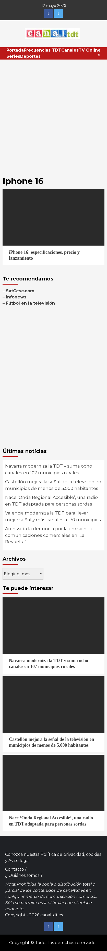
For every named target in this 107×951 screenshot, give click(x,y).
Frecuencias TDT (42, 50)
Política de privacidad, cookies (71, 854)
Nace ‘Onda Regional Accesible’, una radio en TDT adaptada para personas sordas (51, 501)
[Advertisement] (53, 116)
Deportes (30, 56)
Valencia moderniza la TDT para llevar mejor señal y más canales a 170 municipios (53, 516)
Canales (70, 50)
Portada (15, 50)
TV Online (90, 50)
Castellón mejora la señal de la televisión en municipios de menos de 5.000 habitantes (53, 485)
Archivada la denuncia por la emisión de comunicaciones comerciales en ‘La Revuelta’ (49, 535)
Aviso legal (19, 860)
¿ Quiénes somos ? (24, 875)
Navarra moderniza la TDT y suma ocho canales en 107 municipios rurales (48, 469)
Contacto (14, 869)
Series (13, 56)
